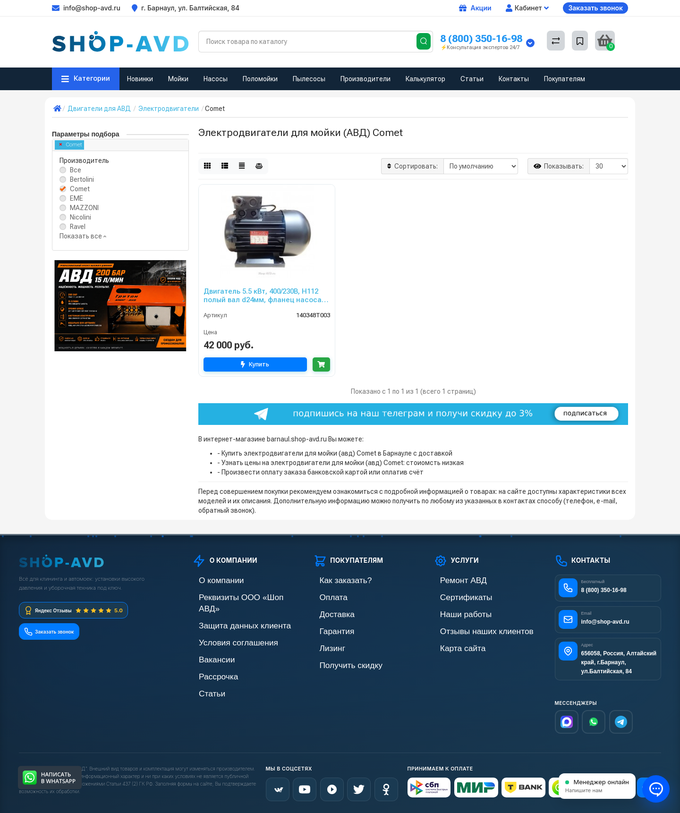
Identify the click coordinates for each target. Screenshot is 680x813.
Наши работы (454, 612)
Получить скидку (338, 660)
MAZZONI (84, 208)
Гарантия (327, 628)
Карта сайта (451, 644)
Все (75, 170)
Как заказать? (334, 580)
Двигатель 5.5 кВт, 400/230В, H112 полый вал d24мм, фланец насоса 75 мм (263, 295)
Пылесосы (309, 79)
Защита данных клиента (228, 612)
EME (76, 198)
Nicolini (80, 217)
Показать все (83, 236)
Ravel (77, 226)
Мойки (178, 79)
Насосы (216, 79)
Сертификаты (454, 596)
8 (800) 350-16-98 (481, 38)
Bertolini (82, 179)
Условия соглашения (224, 628)
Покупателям (564, 79)
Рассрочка (208, 660)
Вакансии (207, 644)
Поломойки (260, 79)
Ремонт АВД (452, 580)
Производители (365, 79)
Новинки (140, 79)
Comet (71, 145)
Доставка (327, 612)
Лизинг (324, 644)
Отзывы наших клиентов (470, 628)
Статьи (472, 79)
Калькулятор (425, 79)
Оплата (324, 596)
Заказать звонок (595, 8)
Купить (252, 364)
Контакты (514, 79)
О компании (210, 580)
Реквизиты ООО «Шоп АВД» (235, 596)
